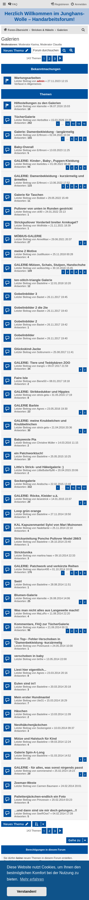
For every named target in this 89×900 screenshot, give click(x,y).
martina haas (44, 555)
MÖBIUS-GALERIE (28, 236)
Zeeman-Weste (25, 783)
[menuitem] (12, 4)
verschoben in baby (29, 656)
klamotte (42, 106)
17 (84, 487)
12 (67, 123)
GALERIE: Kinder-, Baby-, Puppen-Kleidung (46, 161)
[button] (60, 58)
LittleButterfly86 (46, 470)
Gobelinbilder (24, 335)
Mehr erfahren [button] (32, 879)
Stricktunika (23, 552)
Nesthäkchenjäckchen (30, 725)
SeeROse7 (43, 813)
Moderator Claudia (51, 44)
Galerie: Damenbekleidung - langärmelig (44, 132)
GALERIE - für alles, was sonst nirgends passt (48, 767)
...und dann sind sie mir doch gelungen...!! (45, 810)
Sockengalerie (24, 481)
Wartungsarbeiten (27, 78)
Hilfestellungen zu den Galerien (37, 103)
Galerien (10, 39)
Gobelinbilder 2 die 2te (31, 307)
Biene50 (41, 381)
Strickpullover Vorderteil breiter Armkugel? (46, 222)
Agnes (40, 408)
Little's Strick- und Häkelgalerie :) (39, 467)
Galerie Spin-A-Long (29, 752)
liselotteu (42, 164)
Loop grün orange (27, 511)
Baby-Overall (23, 147)
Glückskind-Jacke (27, 349)
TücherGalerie (24, 117)
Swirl (18, 581)
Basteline (42, 283)
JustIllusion (43, 254)
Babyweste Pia (25, 439)
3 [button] (55, 58)
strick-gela (43, 394)
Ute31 (40, 700)
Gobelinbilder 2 (25, 321)
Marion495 (43, 569)
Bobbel (41, 197)
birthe (40, 659)
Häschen (20, 711)
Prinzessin (43, 799)
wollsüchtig (43, 268)
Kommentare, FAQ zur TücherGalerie (41, 624)
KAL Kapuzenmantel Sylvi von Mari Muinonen (48, 525)
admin (40, 81)
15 (84, 123)
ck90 (39, 211)
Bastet (40, 297)
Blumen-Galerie (25, 595)
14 (78, 123)
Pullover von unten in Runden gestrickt (43, 208)
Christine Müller (46, 442)
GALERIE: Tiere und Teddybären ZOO (42, 362)
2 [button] (49, 58)
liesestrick (42, 499)
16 (78, 487)
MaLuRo (42, 613)
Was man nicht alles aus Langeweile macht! (46, 610)
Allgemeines (34, 83)
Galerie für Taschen (28, 194)
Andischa (42, 484)
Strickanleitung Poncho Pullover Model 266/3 (47, 538)
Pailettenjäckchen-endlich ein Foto (40, 796)
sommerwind (44, 770)
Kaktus (41, 627)
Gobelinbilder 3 (25, 294)
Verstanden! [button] (26, 891)
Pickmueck (43, 645)
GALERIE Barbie (26, 405)
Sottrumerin (43, 352)
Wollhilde (42, 225)
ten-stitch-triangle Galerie (33, 280)
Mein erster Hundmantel (32, 697)
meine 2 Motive (25, 251)
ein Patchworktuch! (28, 453)
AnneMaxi (42, 239)
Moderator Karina (29, 44)
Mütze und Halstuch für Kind (35, 738)
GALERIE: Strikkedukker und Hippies (42, 391)
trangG (41, 365)
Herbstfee (42, 120)
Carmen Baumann (47, 786)
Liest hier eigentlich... (30, 669)
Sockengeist (44, 728)
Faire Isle (21, 378)
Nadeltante (43, 528)
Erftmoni (42, 135)
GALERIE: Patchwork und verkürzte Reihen (46, 566)
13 (73, 123)
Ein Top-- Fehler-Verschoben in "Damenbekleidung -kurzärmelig (38, 640)
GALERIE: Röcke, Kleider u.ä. (36, 496)
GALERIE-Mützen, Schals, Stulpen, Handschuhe (49, 265)
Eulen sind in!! (25, 683)
